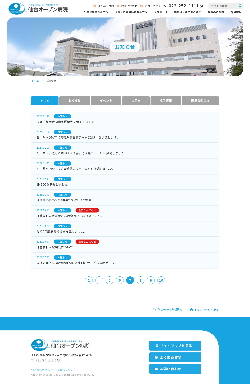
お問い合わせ (129, 6)
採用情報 (236, 12)
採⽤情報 (166, 100)
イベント (106, 100)
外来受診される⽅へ (96, 12)
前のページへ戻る (170, 310)
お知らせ (74, 100)
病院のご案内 (216, 12)
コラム (135, 100)
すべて (44, 100)
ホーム (35, 80)
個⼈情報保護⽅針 (42, 371)
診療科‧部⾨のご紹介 (187, 12)
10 (161, 281)
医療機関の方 (200, 100)
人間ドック (160, 12)
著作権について (66, 371)
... (99, 281)
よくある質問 (106, 6)
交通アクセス (152, 6)
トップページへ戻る (206, 310)
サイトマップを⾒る (176, 346)
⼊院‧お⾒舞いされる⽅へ (131, 12)
